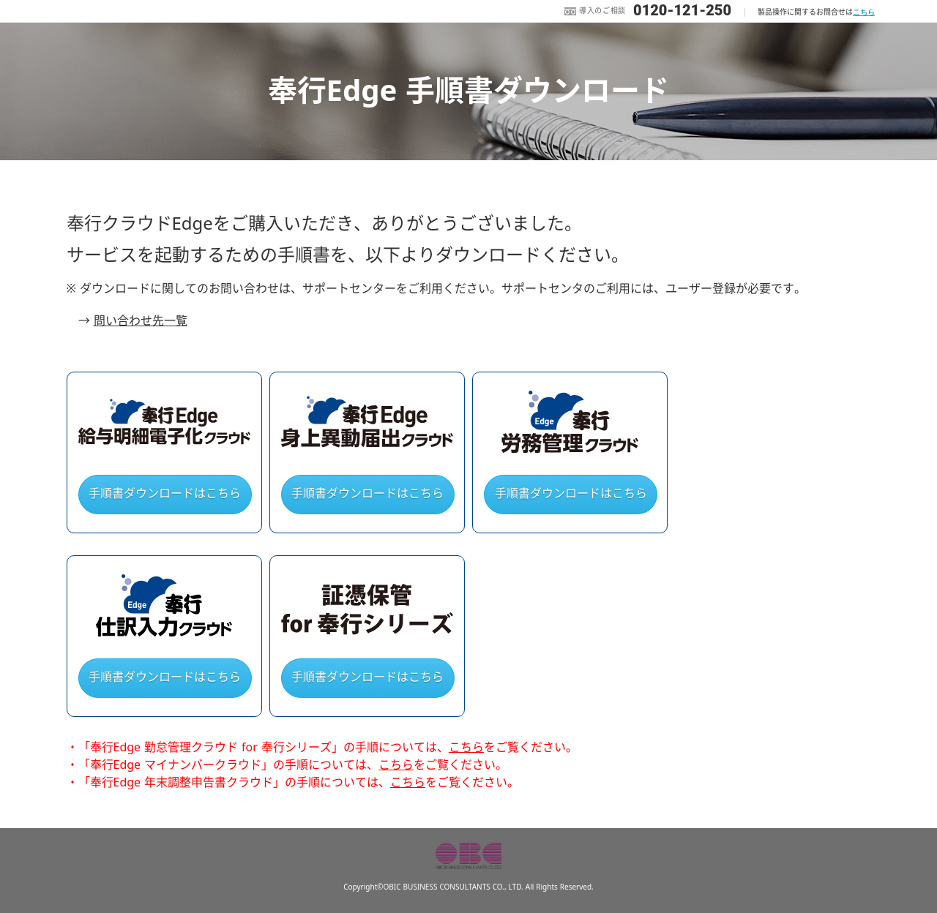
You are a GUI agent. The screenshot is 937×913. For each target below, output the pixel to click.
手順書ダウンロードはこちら (165, 494)
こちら (864, 12)
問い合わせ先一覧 (140, 321)
